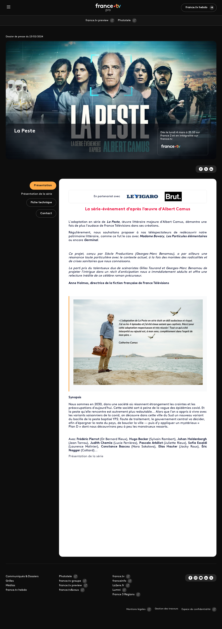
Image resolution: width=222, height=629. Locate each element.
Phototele (124, 20)
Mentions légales (135, 609)
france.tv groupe (70, 581)
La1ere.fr (118, 585)
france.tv (118, 576)
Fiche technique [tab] (41, 202)
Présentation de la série (36, 194)
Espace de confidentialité (196, 609)
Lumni (116, 590)
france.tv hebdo (196, 7)
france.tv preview (97, 20)
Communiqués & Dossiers (22, 576)
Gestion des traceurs (166, 609)
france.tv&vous (69, 590)
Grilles (10, 581)
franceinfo (119, 581)
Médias (10, 585)
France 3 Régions (123, 594)
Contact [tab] (46, 213)
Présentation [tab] (43, 185)
